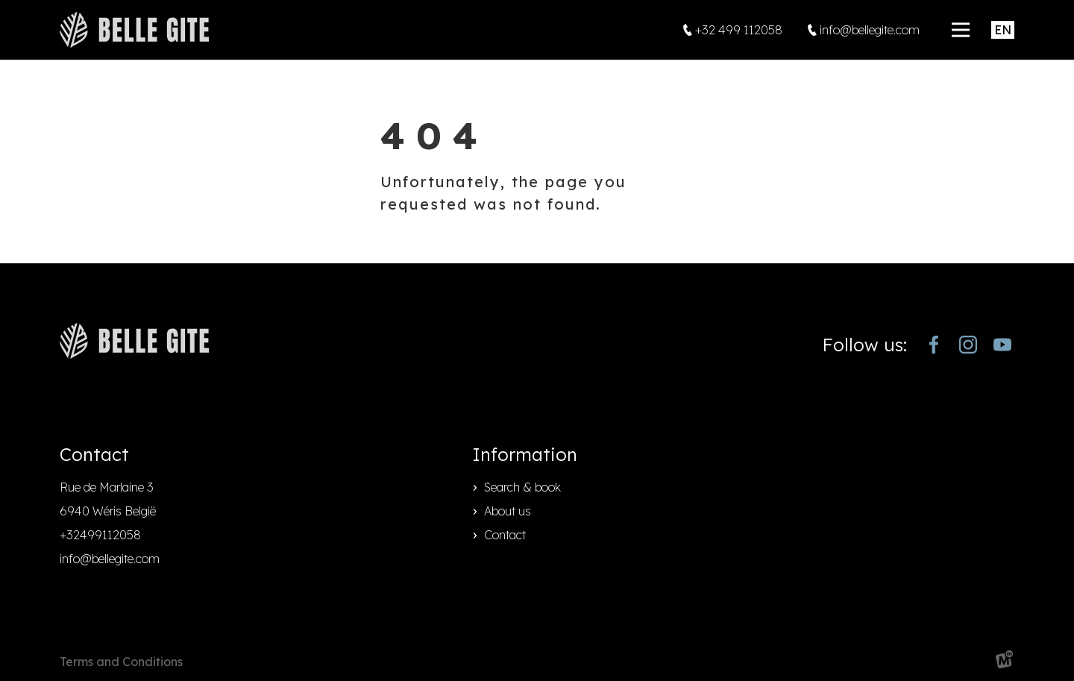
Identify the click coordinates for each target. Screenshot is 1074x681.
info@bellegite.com (110, 558)
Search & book (522, 487)
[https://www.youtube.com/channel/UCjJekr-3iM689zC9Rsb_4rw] (1002, 345)
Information (524, 454)
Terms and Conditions (121, 661)
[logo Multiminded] (1004, 662)
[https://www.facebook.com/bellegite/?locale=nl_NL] (934, 345)
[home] (134, 30)
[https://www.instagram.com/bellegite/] (968, 345)
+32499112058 (100, 534)
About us (507, 510)
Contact (505, 534)
